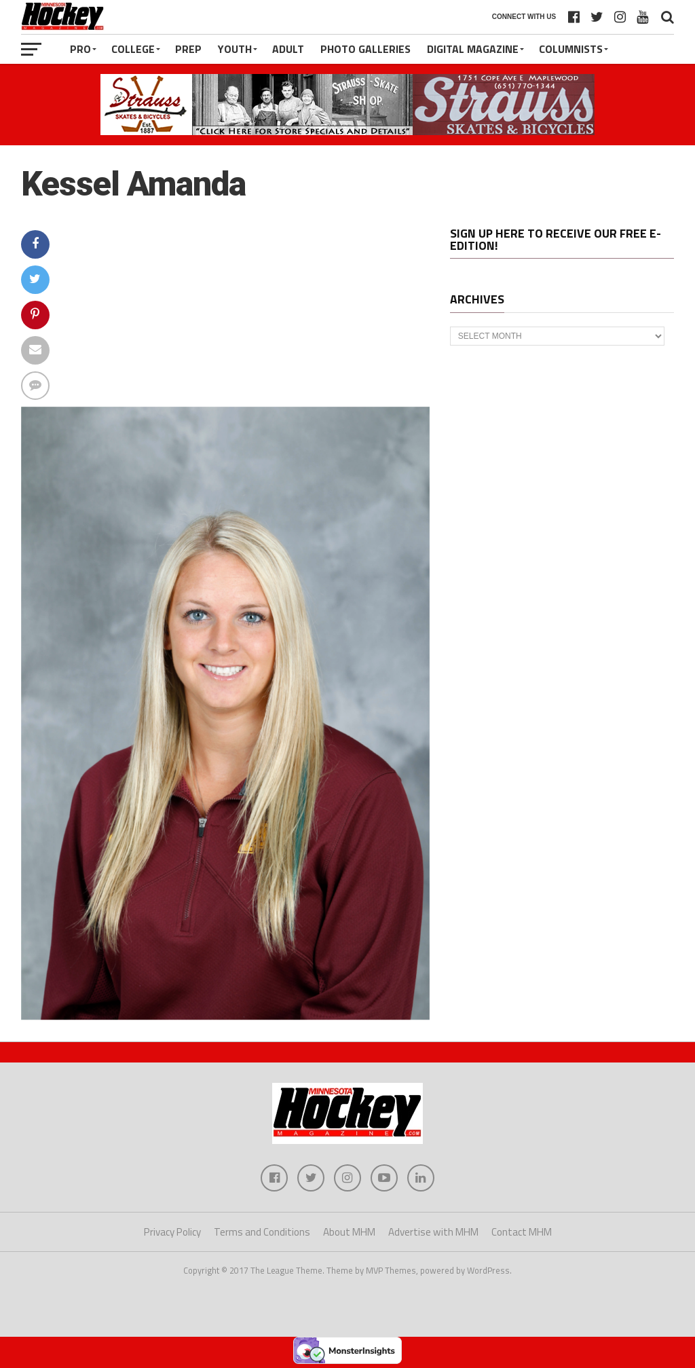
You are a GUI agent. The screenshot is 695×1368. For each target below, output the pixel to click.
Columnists (571, 49)
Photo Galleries (365, 49)
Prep (188, 49)
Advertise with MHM (433, 1232)
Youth (235, 49)
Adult (288, 49)
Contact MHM (521, 1232)
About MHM (349, 1232)
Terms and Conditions (262, 1232)
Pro (80, 49)
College (133, 49)
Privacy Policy (172, 1232)
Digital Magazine (473, 49)
